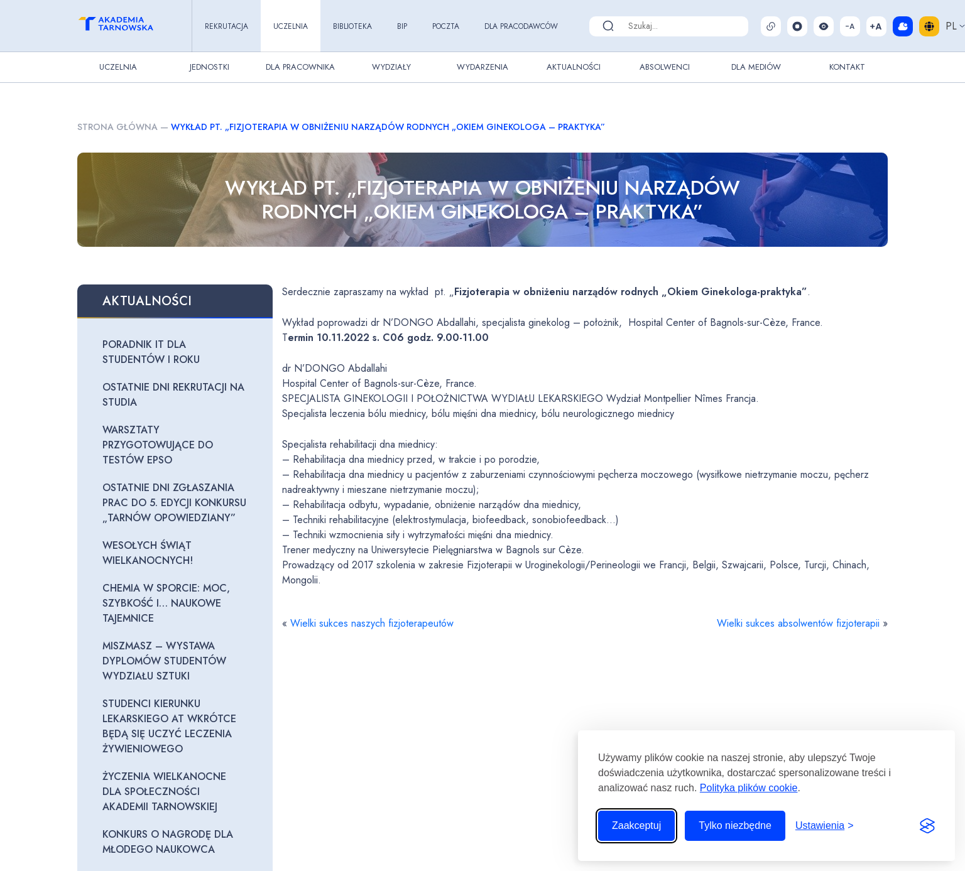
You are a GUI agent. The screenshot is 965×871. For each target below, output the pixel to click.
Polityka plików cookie (749, 787)
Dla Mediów (756, 67)
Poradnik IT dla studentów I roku (151, 352)
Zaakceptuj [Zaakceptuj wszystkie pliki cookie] (636, 825)
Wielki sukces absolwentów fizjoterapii (798, 623)
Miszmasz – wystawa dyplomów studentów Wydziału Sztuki (164, 661)
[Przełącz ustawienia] (824, 825)
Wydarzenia (482, 67)
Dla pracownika (300, 67)
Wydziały (391, 67)
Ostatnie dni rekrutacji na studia (173, 394)
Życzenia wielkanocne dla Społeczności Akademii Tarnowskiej (164, 791)
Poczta (445, 26)
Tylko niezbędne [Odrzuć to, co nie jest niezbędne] (735, 825)
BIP (402, 26)
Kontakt (847, 67)
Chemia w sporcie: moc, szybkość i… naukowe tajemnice (166, 603)
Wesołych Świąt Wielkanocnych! (147, 553)
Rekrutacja (226, 26)
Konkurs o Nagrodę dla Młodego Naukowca (167, 842)
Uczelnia (290, 26)
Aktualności (574, 67)
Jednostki (209, 67)
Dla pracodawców (521, 26)
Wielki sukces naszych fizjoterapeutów (372, 623)
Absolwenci (665, 67)
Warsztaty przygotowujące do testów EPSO (157, 445)
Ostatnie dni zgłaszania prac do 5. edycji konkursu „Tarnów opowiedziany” (174, 502)
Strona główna (117, 127)
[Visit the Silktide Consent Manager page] (927, 825)
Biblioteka (352, 26)
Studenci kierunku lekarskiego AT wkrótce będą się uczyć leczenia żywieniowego (169, 726)
